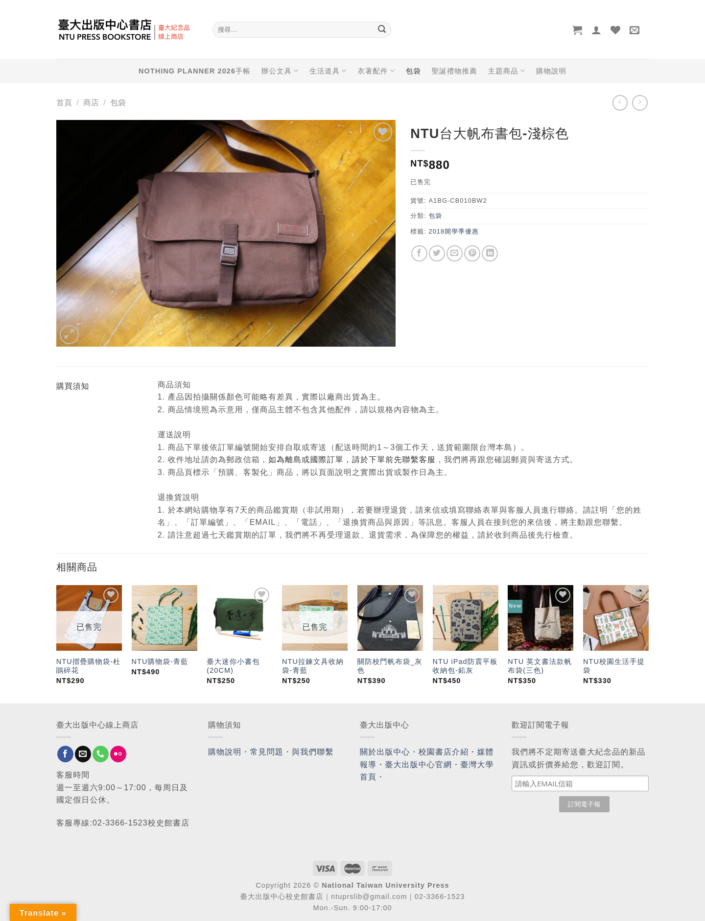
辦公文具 (280, 70)
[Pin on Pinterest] (472, 253)
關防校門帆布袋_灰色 (390, 666)
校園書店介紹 (444, 752)
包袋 (413, 71)
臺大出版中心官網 (418, 764)
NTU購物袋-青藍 (160, 661)
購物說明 (551, 71)
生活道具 (328, 70)
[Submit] (382, 30)
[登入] (596, 30)
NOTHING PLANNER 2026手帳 (195, 71)
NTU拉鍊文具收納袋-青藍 (313, 666)
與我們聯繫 (313, 752)
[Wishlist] (616, 30)
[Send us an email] (83, 754)
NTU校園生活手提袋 (614, 666)
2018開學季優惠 (453, 231)
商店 (91, 102)
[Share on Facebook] (419, 253)
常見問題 (266, 752)
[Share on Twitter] (437, 253)
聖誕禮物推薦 (454, 71)
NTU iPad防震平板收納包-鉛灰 (465, 666)
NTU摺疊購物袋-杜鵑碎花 (88, 666)
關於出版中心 (385, 752)
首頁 (64, 102)
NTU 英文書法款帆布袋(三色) (540, 666)
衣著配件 (376, 70)
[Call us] (101, 754)
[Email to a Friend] (454, 253)
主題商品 (506, 70)
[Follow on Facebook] (65, 754)
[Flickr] (118, 754)
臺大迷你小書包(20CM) (233, 666)
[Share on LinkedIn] (490, 253)
